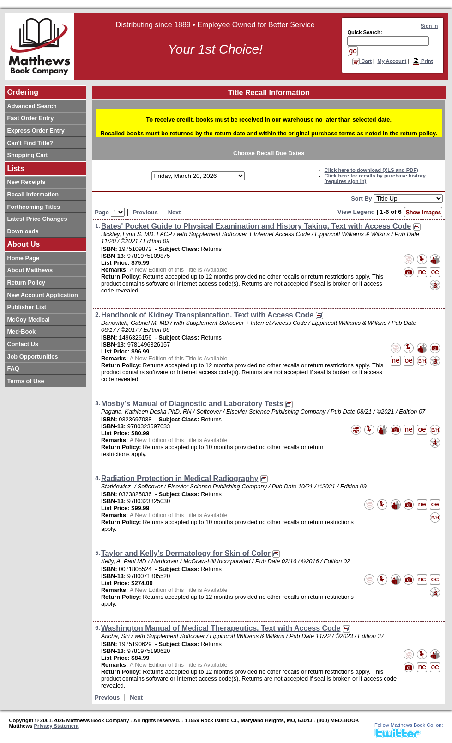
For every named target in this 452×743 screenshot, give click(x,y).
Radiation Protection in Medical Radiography (179, 478)
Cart (362, 61)
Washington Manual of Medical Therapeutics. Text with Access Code (221, 628)
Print (422, 61)
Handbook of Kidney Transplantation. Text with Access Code (207, 315)
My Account (391, 61)
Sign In (429, 26)
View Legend (356, 212)
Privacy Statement (56, 726)
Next (174, 212)
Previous (145, 212)
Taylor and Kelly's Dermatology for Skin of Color (186, 553)
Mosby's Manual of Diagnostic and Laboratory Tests (192, 404)
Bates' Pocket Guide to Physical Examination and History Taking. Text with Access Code (256, 226)
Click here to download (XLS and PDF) (371, 170)
